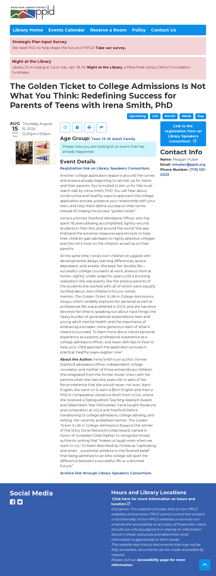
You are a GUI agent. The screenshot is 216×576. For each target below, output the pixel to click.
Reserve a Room (108, 30)
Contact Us (163, 30)
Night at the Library (104, 67)
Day (201, 116)
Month (170, 116)
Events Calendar (66, 30)
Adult (117, 139)
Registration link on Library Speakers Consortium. (105, 168)
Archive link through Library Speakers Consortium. (106, 473)
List (155, 116)
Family (129, 139)
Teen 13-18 (101, 139)
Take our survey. (111, 48)
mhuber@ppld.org (188, 165)
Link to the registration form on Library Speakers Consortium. (183, 133)
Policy (139, 30)
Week (186, 116)
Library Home (28, 30)
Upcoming (137, 116)
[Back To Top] (205, 565)
